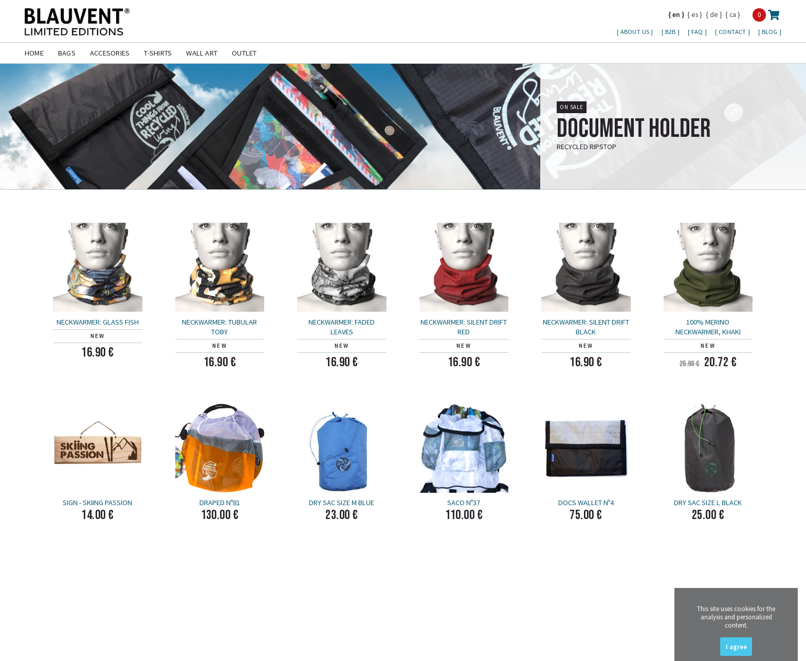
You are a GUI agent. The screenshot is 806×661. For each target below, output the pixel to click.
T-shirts (158, 53)
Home (34, 53)
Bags (67, 53)
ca (732, 14)
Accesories (110, 53)
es (694, 14)
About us (635, 31)
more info (767, 162)
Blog (770, 31)
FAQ (698, 31)
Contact (733, 31)
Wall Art (201, 53)
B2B (671, 31)
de (714, 14)
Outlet (244, 53)
